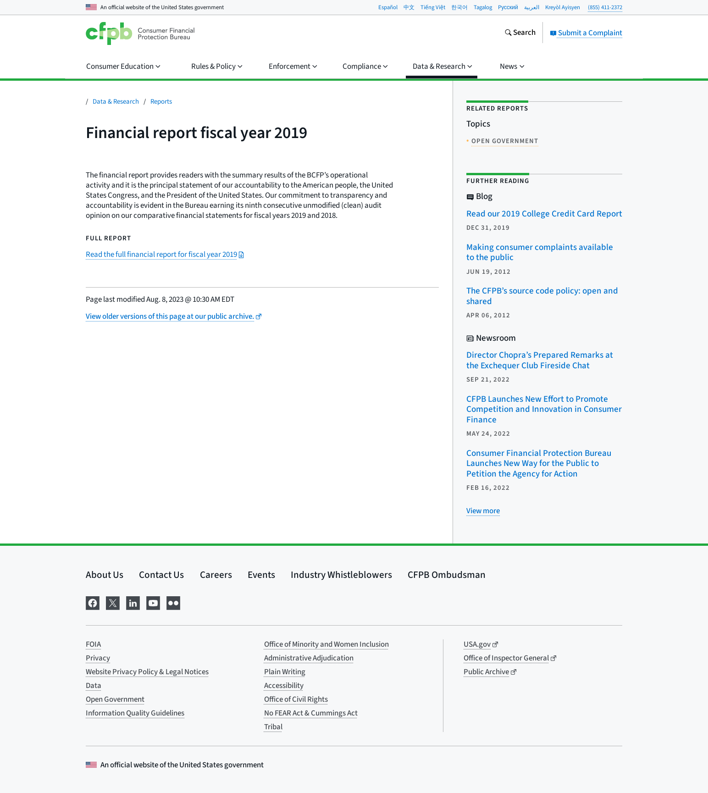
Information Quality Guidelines (135, 713)
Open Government (115, 699)
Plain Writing (284, 671)
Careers (216, 575)
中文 (409, 7)
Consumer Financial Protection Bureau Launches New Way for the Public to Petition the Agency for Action (538, 463)
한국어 (459, 7)
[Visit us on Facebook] (93, 602)
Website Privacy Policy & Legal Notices (147, 671)
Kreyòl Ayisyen (562, 7)
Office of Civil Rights (296, 699)
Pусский (508, 7)
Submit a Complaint (586, 33)
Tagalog (483, 7)
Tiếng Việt (432, 7)
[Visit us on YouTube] (153, 602)
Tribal (273, 726)
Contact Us (161, 575)
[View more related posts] (483, 510)
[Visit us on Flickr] (173, 602)
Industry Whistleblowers (341, 575)
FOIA (93, 644)
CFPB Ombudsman (447, 575)
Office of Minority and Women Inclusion (326, 644)
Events (261, 575)
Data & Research (116, 101)
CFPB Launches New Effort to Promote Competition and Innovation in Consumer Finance (544, 409)
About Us (104, 575)
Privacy (98, 658)
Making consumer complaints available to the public (539, 252)
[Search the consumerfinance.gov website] (520, 33)
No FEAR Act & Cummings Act (311, 713)
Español (388, 7)
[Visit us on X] (113, 602)
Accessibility (284, 685)
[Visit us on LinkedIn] (133, 602)
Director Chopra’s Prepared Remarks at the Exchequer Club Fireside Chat (539, 360)
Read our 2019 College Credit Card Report (544, 214)
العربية (531, 7)
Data (93, 685)
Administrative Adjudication (309, 658)
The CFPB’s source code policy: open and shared (542, 296)
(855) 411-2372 (605, 7)
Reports (161, 101)
